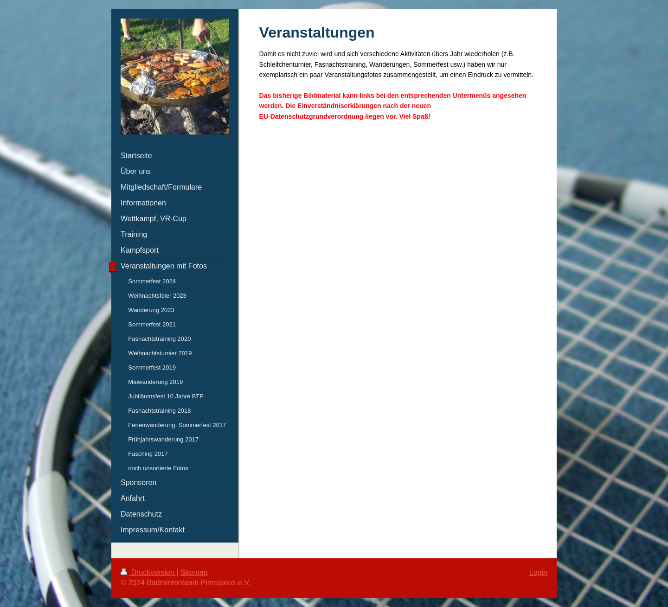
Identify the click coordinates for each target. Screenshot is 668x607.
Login (538, 572)
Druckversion (148, 572)
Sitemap (194, 572)
